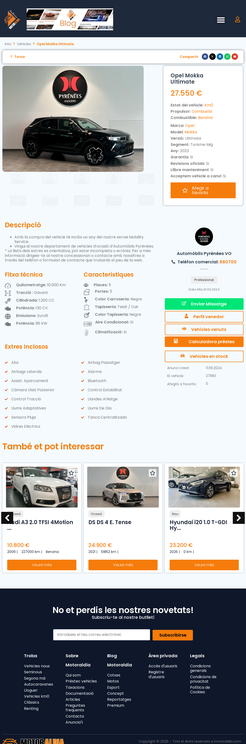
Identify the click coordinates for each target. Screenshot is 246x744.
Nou (175, 503)
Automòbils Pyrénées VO (204, 243)
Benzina (205, 117)
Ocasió (15, 503)
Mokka (190, 132)
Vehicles (24, 44)
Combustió (202, 111)
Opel (189, 125)
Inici (8, 44)
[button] (221, 19)
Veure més (42, 554)
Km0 (208, 105)
